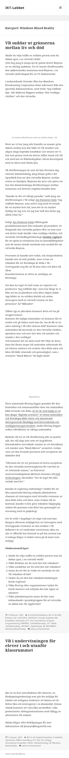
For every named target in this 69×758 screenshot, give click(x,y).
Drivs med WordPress (15, 754)
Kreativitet (21, 743)
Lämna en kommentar (40, 629)
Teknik (53, 623)
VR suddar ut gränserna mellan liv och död (30, 45)
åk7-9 (51, 615)
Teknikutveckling (12, 626)
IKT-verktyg (46, 740)
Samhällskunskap (38, 623)
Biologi (8, 618)
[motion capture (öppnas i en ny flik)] (52, 237)
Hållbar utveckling (23, 740)
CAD (15, 618)
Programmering (12, 623)
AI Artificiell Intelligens (38, 615)
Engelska (50, 618)
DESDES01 (32, 618)
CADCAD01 (22, 618)
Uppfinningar (36, 626)
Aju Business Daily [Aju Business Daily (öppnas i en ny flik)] (46, 199)
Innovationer (39, 620)
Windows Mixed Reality (15, 629)
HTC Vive (29, 620)
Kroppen (50, 620)
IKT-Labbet (14, 7)
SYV (48, 623)
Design (41, 618)
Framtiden (9, 620)
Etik (56, 618)
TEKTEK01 (25, 626)
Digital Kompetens (44, 737)
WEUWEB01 (51, 626)
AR (55, 615)
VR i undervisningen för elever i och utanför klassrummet (30, 645)
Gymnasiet (20, 620)
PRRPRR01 (25, 623)
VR (44, 626)
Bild (59, 615)
